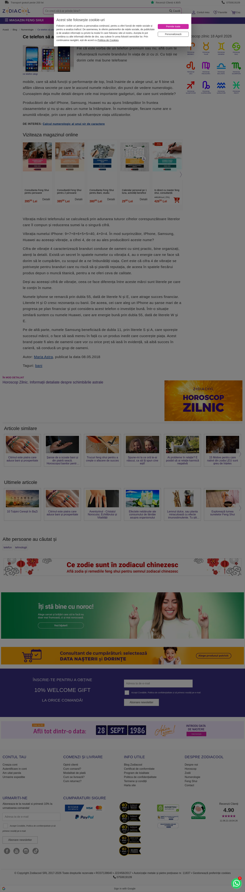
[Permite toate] (173, 26)
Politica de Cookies (108, 40)
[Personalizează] (173, 34)
